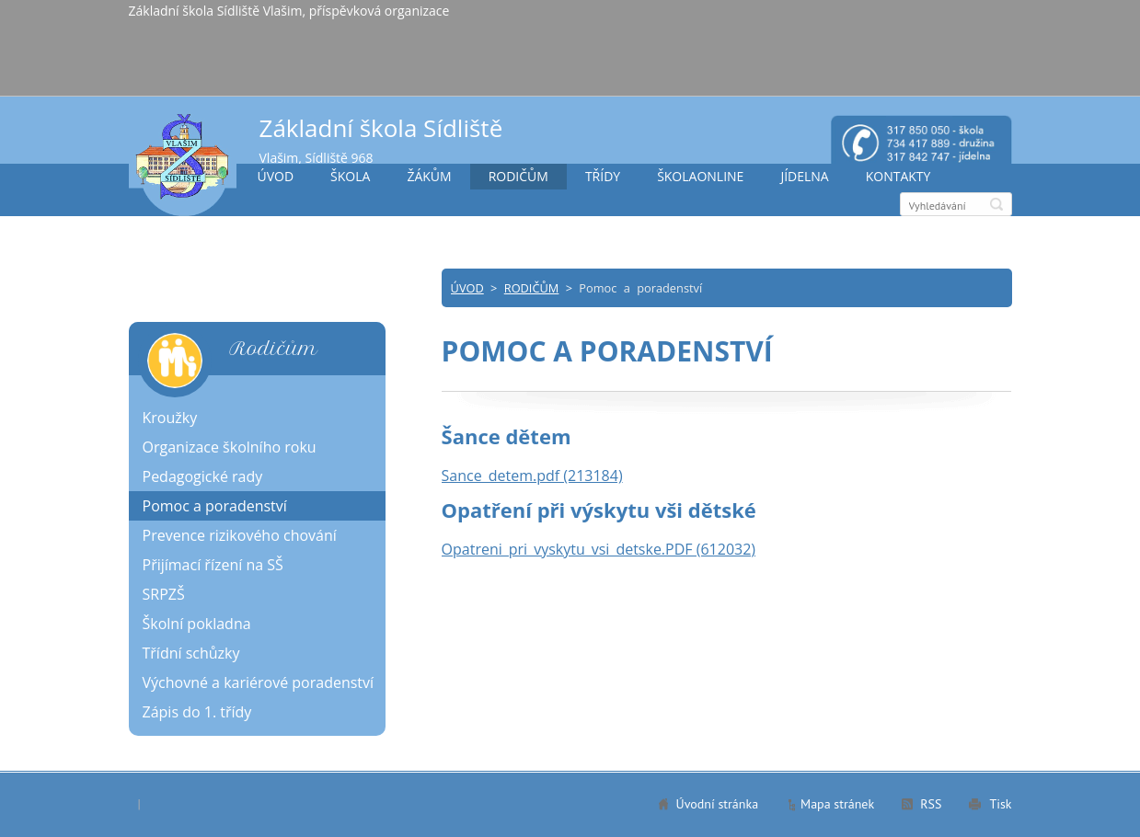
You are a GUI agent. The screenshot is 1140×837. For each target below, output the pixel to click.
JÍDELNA (804, 176)
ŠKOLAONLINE (700, 176)
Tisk (1000, 804)
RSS (930, 804)
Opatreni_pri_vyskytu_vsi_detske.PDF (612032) (599, 549)
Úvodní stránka (717, 804)
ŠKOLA (350, 176)
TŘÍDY (602, 176)
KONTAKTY (898, 176)
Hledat (996, 204)
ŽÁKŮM (429, 176)
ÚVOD (276, 176)
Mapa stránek (837, 804)
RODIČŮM (518, 176)
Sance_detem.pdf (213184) (532, 475)
